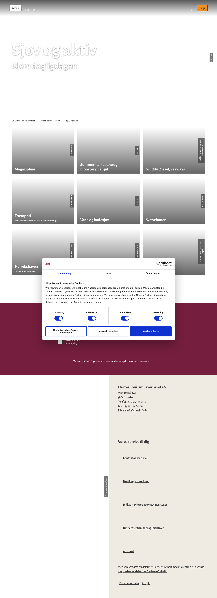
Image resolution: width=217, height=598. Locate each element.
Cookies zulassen (151, 331)
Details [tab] (108, 273)
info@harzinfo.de (136, 410)
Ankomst (128, 551)
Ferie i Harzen (28, 121)
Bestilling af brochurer (136, 481)
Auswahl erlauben (108, 331)
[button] (191, 8)
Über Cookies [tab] (153, 273)
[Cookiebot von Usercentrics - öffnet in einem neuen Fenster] (159, 264)
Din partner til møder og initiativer (143, 528)
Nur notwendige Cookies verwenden (66, 331)
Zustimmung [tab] (64, 273)
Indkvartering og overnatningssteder (145, 504)
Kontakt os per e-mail (135, 458)
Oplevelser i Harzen (50, 121)
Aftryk (146, 583)
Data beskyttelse (129, 583)
